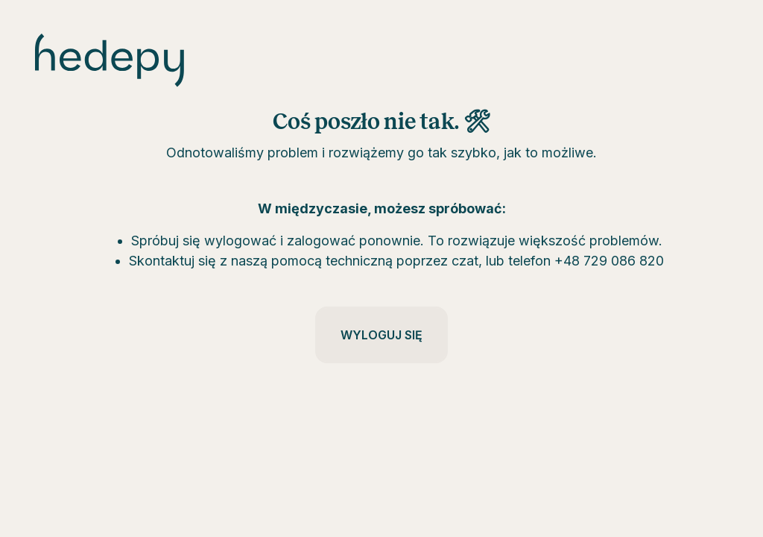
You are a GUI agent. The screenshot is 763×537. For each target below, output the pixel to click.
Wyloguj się (381, 334)
